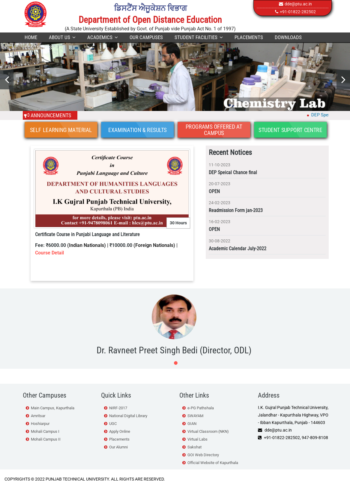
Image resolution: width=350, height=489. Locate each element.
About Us (62, 37)
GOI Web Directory (203, 455)
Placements (249, 37)
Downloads (288, 37)
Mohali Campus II (46, 439)
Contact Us (38, 48)
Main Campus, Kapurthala (52, 408)
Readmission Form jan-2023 (236, 210)
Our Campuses (146, 37)
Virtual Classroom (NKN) (208, 431)
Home (31, 37)
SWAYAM (195, 416)
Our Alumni (118, 447)
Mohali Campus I (45, 431)
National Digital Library (128, 416)
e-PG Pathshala (200, 408)
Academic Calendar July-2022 (237, 248)
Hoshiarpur (40, 423)
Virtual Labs (197, 439)
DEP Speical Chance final (233, 172)
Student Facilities (199, 37)
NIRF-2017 (118, 408)
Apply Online (119, 431)
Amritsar (38, 416)
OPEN (214, 191)
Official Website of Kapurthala (212, 462)
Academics (102, 37)
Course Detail (49, 253)
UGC (113, 423)
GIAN (191, 423)
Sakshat (194, 447)
